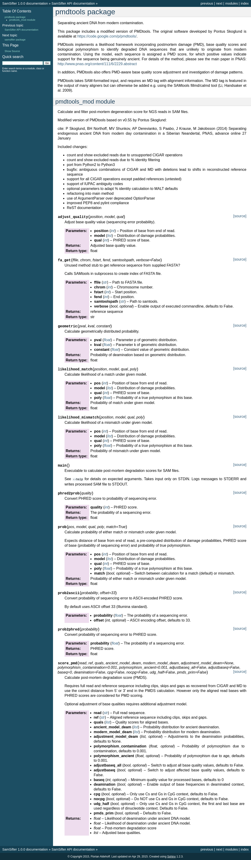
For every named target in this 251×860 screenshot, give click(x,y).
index (245, 3)
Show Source (12, 51)
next (219, 3)
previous (207, 3)
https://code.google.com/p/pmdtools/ (106, 36)
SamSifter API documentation (73, 3)
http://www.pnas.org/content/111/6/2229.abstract (97, 64)
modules (231, 3)
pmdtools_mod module (22, 19)
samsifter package (15, 39)
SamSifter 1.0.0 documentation (25, 3)
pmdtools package (15, 17)
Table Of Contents (16, 11)
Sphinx (171, 856)
